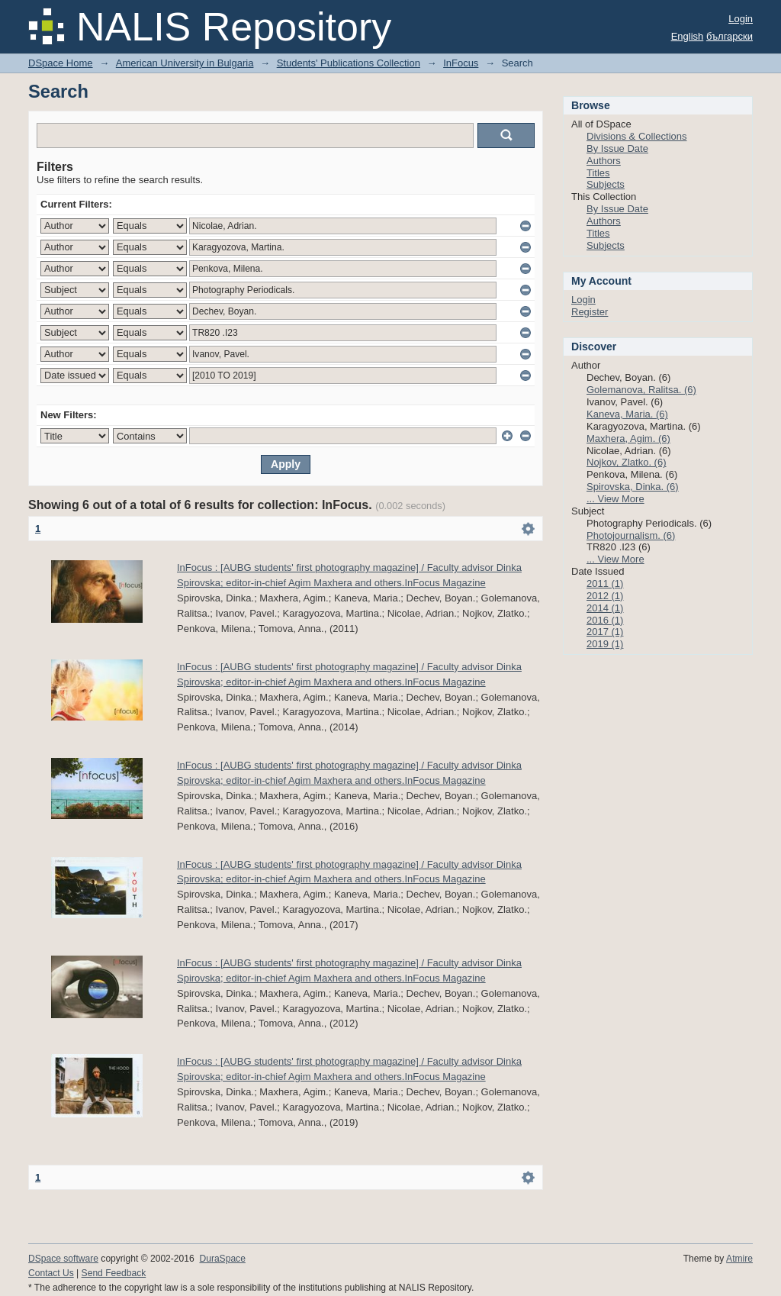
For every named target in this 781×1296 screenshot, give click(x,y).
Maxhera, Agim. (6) (628, 438)
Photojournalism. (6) (631, 535)
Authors (604, 160)
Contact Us (51, 1273)
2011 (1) (605, 583)
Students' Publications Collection (348, 63)
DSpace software (63, 1258)
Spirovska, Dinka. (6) (633, 486)
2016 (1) (605, 620)
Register (589, 312)
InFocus (460, 63)
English (687, 36)
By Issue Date (617, 148)
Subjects (606, 184)
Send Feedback (114, 1273)
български (729, 36)
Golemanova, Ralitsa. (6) (641, 389)
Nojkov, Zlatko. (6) (627, 462)
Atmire (739, 1258)
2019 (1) (605, 644)
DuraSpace (222, 1258)
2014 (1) (605, 608)
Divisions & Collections (637, 136)
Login (740, 18)
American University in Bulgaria (185, 63)
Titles (598, 173)
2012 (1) (605, 595)
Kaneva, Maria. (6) (627, 414)
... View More (615, 499)
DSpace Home (60, 63)
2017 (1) (605, 631)
